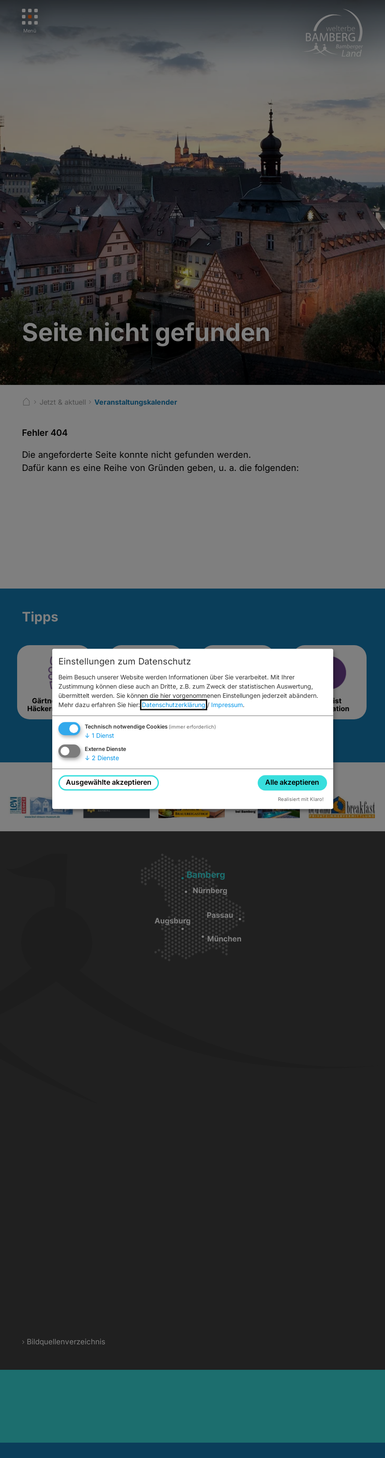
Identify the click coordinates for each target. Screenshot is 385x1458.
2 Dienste (102, 757)
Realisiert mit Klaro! (301, 799)
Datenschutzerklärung (173, 704)
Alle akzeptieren (292, 782)
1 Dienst (99, 735)
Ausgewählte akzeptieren (108, 782)
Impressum (227, 704)
